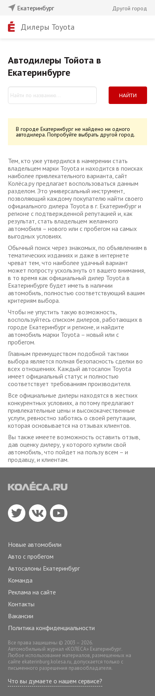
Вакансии (20, 616)
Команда (20, 580)
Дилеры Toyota (48, 27)
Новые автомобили (34, 544)
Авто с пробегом (31, 556)
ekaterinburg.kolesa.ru (46, 661)
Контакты (21, 604)
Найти (128, 95)
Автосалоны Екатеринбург (44, 568)
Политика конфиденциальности (51, 628)
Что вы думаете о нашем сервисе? (55, 681)
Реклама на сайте (32, 592)
